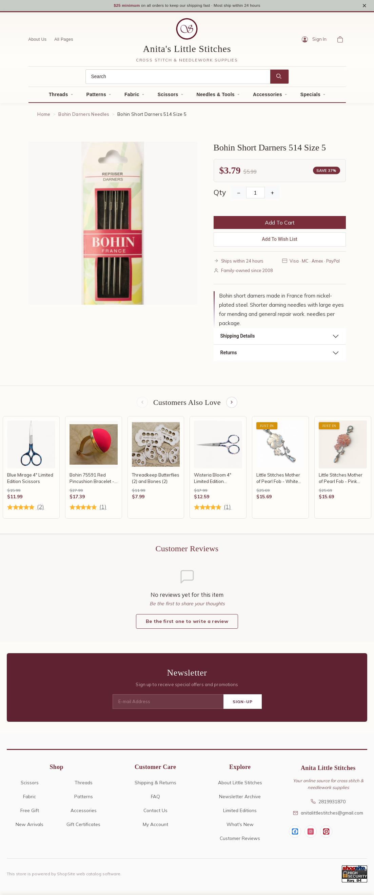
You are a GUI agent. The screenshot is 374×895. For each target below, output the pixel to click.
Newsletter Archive (240, 799)
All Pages (63, 41)
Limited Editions (240, 813)
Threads (58, 96)
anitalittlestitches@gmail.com (328, 816)
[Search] (178, 79)
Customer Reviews (240, 841)
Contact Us (155, 813)
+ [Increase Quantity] (272, 194)
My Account (155, 827)
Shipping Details (237, 338)
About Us (37, 41)
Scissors (168, 96)
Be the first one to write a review (187, 624)
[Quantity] (255, 194)
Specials (310, 96)
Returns (228, 354)
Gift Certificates (83, 827)
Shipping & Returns (155, 785)
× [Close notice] (364, 6)
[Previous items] (142, 404)
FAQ (155, 799)
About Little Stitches (240, 785)
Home (43, 116)
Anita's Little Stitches (187, 51)
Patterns (96, 96)
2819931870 (328, 804)
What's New (240, 827)
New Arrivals (29, 827)
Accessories (267, 96)
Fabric (131, 96)
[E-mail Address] (168, 704)
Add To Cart (280, 224)
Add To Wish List (279, 241)
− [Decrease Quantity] (238, 194)
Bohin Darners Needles (83, 116)
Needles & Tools (216, 96)
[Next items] (232, 404)
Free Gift (29, 813)
